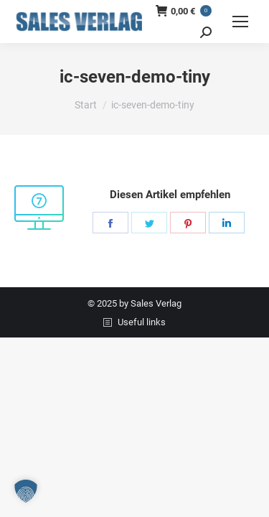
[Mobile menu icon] (240, 21)
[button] (26, 491)
